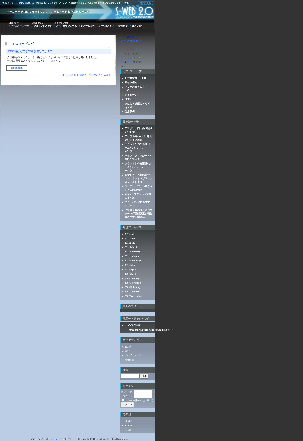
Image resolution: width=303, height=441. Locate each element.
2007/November (133, 296)
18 (128, 58)
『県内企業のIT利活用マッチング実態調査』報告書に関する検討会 (138, 213)
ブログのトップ (133, 355)
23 (121, 62)
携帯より (130, 99)
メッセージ (131, 94)
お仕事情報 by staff (135, 77)
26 (131, 62)
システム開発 (87, 25)
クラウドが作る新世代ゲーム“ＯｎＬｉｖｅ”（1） (138, 167)
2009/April (130, 273)
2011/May (130, 242)
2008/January (132, 291)
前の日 (128, 351)
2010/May (130, 264)
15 (140, 53)
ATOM (128, 429)
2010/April (130, 269)
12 (131, 53)
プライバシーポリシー (43, 439)
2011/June (130, 238)
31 (124, 66)
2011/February (132, 251)
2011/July (130, 233)
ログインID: (127, 392)
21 (137, 58)
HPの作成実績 (133, 325)
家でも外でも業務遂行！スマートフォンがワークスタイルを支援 (138, 178)
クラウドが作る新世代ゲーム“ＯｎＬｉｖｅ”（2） (138, 148)
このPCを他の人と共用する (139, 400)
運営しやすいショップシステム (41, 25)
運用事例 (130, 111)
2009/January (132, 278)
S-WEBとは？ (105, 25)
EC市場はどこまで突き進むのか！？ (30, 51)
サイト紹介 (131, 82)
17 (124, 58)
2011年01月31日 (70, 75)
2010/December (133, 260)
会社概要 (122, 25)
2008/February (132, 287)
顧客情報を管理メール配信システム (65, 25)
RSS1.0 (128, 425)
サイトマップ (64, 439)
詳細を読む (17, 67)
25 (128, 62)
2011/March (131, 247)
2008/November (133, 282)
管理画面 (129, 360)
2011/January (132, 256)
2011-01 (131, 37)
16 (121, 58)
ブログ (137, 25)
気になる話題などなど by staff (95, 75)
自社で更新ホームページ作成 (19, 25)
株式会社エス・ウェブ (145, 2)
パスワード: (127, 396)
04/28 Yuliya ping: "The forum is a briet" (151, 329)
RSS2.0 (128, 421)
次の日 (128, 346)
